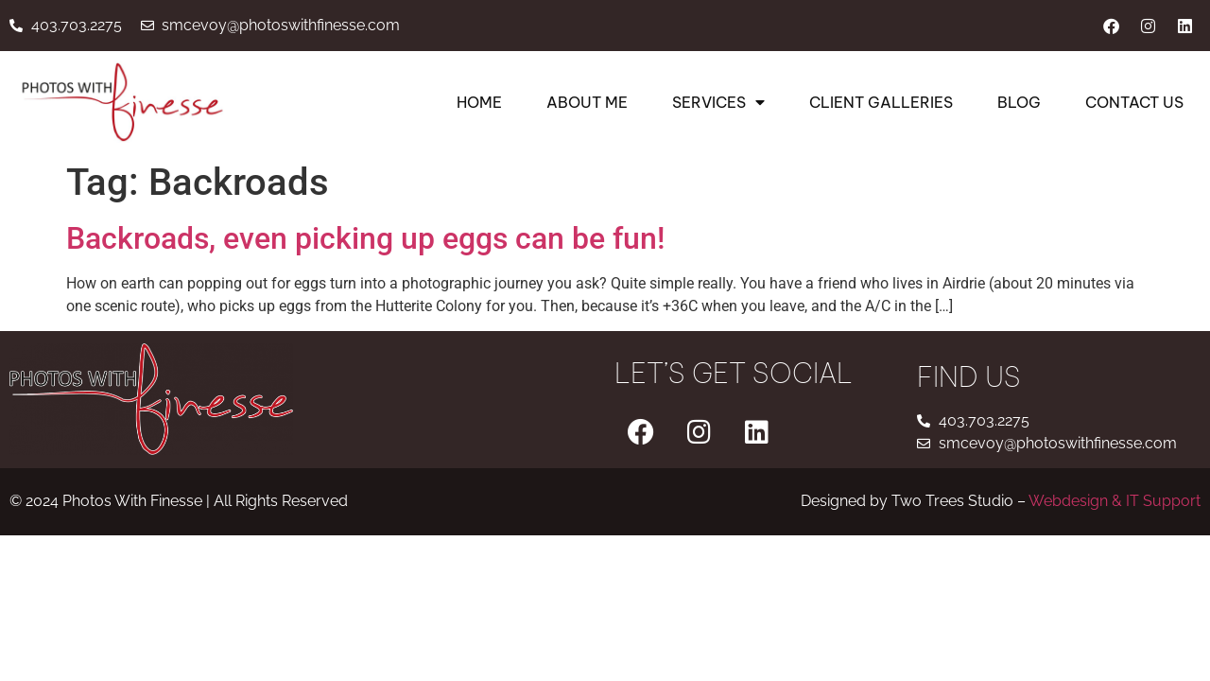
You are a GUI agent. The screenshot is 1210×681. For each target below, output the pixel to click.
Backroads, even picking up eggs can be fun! (365, 238)
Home (479, 102)
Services (718, 102)
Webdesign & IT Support (1114, 501)
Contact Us (1134, 102)
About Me (587, 102)
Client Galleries (881, 102)
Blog (1019, 102)
